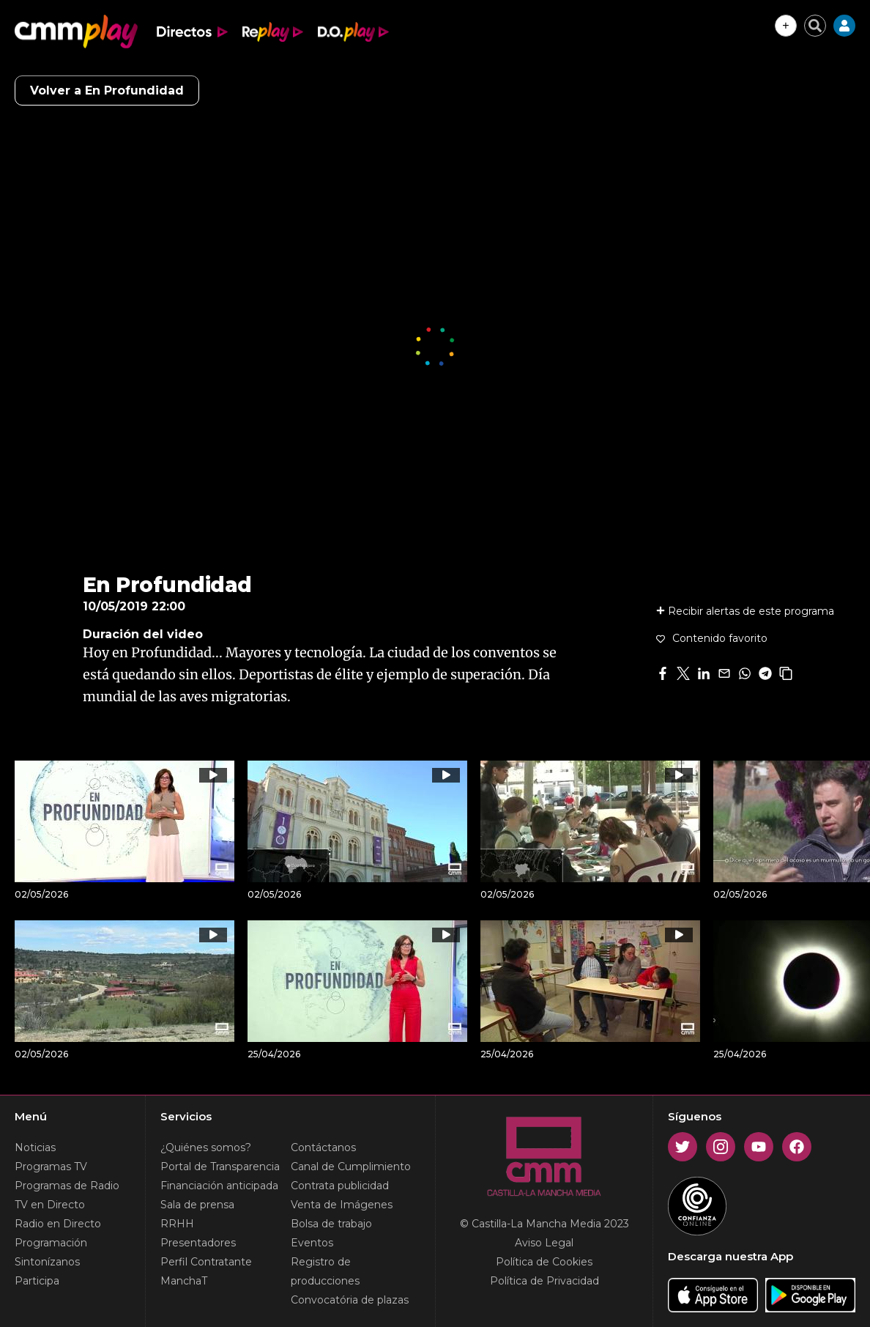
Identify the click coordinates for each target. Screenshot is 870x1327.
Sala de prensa (197, 1204)
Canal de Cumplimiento (351, 1166)
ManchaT (183, 1280)
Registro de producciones (325, 1271)
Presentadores (198, 1242)
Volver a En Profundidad (107, 90)
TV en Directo (50, 1204)
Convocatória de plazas (350, 1299)
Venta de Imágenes (342, 1204)
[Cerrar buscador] (815, 26)
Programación (51, 1242)
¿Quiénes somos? (205, 1147)
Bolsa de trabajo (331, 1223)
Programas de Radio (67, 1185)
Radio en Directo (58, 1223)
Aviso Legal (544, 1242)
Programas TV (51, 1166)
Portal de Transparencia (220, 1166)
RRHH (177, 1223)
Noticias (35, 1147)
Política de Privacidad (544, 1280)
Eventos (312, 1242)
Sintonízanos (47, 1261)
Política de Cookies (544, 1261)
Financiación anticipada (219, 1185)
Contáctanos (323, 1147)
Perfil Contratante (206, 1261)
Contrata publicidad (340, 1185)
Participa (37, 1280)
